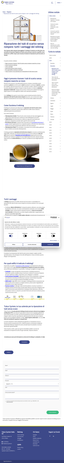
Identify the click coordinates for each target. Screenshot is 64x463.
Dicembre (52, 63)
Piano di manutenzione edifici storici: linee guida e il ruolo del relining (55, 46)
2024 (50, 122)
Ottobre (52, 98)
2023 (50, 124)
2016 (50, 143)
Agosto (52, 103)
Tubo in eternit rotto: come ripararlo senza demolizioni (55, 85)
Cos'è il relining (20, 434)
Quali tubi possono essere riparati (13, 68)
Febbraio (52, 116)
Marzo (51, 114)
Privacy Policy (20, 447)
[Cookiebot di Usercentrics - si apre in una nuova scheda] (51, 217)
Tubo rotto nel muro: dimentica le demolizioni (56, 79)
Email (6, 370)
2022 (50, 127)
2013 (50, 151)
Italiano (59, 2)
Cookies (19, 449)
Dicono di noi (36, 440)
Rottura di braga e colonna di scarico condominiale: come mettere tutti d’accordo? (56, 92)
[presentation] (14, 406)
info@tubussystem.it (7, 443)
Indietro (9, 352)
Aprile (51, 111)
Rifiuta (13, 244)
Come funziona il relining (11, 65)
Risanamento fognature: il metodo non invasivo (55, 20)
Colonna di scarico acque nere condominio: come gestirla (54, 26)
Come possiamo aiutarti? (10, 392)
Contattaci (24, 342)
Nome (6, 365)
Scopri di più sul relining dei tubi (24, 166)
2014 (50, 149)
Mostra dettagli (53, 240)
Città (6, 387)
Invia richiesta (52, 412)
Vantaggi (19, 438)
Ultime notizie (52, 16)
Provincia (7, 380)
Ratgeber (9, 12)
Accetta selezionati (32, 244)
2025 (50, 60)
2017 (50, 141)
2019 (50, 135)
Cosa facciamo (20, 436)
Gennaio (52, 119)
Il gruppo (35, 434)
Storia (34, 436)
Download (35, 443)
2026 (50, 58)
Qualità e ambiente (37, 438)
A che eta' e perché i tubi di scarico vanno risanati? (54, 33)
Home (4, 12)
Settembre (52, 100)
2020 (50, 133)
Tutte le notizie (52, 55)
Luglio (51, 106)
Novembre (52, 66)
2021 (50, 130)
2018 (50, 138)
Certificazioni (20, 440)
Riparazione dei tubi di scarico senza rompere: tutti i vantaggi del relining (56, 71)
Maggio (52, 108)
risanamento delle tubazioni (22, 266)
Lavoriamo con (36, 442)
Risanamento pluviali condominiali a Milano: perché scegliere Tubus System (55, 39)
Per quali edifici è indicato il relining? (14, 70)
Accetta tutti (50, 244)
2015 (50, 146)
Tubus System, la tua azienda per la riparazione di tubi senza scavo (21, 71)
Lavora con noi (36, 445)
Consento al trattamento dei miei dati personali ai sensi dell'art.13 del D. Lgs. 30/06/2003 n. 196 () (22, 401)
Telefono (7, 375)
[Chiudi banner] (58, 217)
